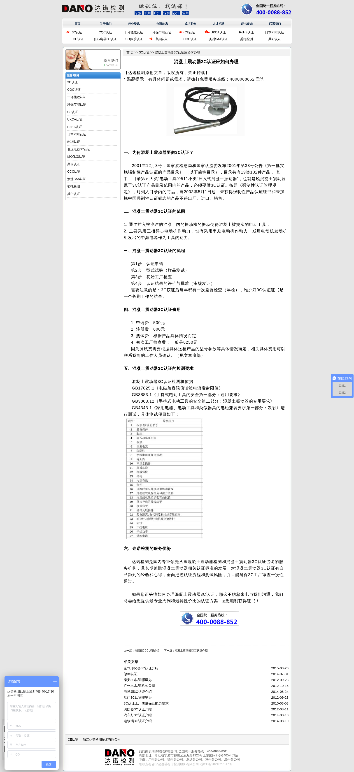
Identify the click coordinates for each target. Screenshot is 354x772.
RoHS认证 (246, 32)
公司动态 (162, 24)
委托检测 (246, 39)
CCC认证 (189, 39)
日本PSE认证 (274, 32)
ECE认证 (77, 39)
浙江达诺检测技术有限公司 (102, 739)
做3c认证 (130, 674)
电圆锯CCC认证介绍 (147, 650)
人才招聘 (218, 24)
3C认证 (77, 32)
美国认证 (162, 39)
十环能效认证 (133, 32)
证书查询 (247, 24)
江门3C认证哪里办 (138, 697)
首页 (77, 24)
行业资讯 (134, 24)
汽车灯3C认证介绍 (138, 715)
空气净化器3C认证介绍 (141, 668)
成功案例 (190, 24)
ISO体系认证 (133, 39)
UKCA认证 (218, 32)
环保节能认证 (161, 32)
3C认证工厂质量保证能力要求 (146, 703)
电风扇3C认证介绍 (138, 691)
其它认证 (274, 39)
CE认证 (190, 32)
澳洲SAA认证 (218, 39)
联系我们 (275, 24)
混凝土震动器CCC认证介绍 (191, 650)
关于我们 (106, 24)
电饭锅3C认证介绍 (138, 721)
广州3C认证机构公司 (139, 686)
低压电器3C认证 (105, 39)
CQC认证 (105, 32)
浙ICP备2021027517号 (216, 764)
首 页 (130, 52)
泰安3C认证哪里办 (138, 680)
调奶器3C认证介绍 (138, 709)
